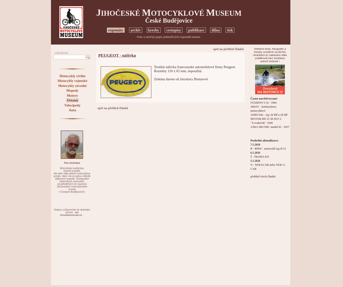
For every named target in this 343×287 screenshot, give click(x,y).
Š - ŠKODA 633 (259, 156)
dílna (216, 30)
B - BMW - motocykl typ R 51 (268, 148)
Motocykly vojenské (72, 81)
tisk (230, 30)
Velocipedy (72, 105)
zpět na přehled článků (228, 49)
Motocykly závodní (72, 86)
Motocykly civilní (73, 76)
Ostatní (72, 100)
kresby (153, 30)
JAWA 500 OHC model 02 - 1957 (269, 127)
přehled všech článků (262, 176)
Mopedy (72, 90)
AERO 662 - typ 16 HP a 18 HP (269, 114)
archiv (136, 30)
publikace (196, 30)
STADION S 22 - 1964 (263, 102)
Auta (72, 110)
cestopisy (173, 30)
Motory (72, 95)
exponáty (115, 30)
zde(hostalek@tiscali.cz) (71, 213)
